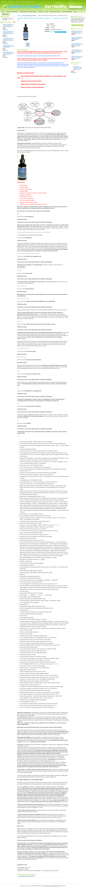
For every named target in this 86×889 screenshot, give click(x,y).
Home (19, 15)
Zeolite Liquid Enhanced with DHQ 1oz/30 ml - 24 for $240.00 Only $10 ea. (8, 32)
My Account (4, 1)
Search (71, 5)
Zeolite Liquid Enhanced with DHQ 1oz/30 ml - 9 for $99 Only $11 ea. (8, 46)
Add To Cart (5, 29)
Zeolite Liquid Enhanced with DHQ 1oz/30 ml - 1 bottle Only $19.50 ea (8, 25)
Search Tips (80, 8)
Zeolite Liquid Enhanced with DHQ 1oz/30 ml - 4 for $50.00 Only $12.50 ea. (77, 51)
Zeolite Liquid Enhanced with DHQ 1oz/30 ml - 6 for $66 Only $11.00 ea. (8, 53)
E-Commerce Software (53, 885)
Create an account (30, 1)
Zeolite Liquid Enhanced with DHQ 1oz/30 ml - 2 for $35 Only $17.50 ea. (77, 57)
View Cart (18, 1)
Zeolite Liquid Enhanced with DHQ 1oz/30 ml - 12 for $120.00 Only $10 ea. (8, 39)
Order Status (11, 1)
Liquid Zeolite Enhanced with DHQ (8, 19)
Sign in (23, 1)
